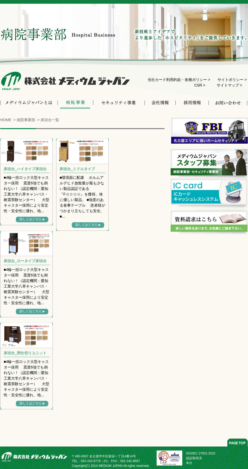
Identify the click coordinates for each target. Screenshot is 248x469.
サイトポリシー (230, 80)
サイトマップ (228, 85)
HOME (5, 120)
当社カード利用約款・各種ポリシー (177, 80)
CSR (198, 85)
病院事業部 (26, 120)
